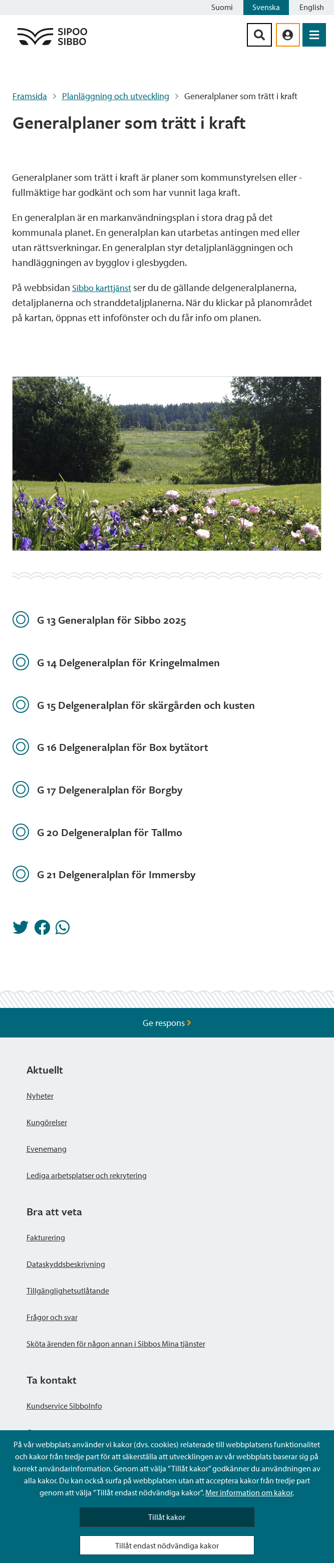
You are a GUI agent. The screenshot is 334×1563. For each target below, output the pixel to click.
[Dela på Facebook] (42, 930)
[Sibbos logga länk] (52, 44)
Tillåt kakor (166, 1517)
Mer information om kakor (248, 1492)
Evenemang (47, 1149)
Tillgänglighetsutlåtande (68, 1290)
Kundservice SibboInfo (64, 1406)
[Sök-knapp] (259, 35)
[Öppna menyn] (314, 35)
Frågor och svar (52, 1317)
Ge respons (167, 1022)
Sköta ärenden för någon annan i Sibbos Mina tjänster (116, 1344)
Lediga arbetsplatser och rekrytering (87, 1175)
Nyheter (40, 1096)
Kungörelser (47, 1122)
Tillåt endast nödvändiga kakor (167, 1545)
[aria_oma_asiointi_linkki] (288, 35)
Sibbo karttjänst (101, 288)
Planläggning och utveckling (115, 96)
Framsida (30, 96)
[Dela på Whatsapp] (63, 930)
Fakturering (46, 1237)
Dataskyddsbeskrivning (66, 1264)
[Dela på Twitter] (21, 930)
